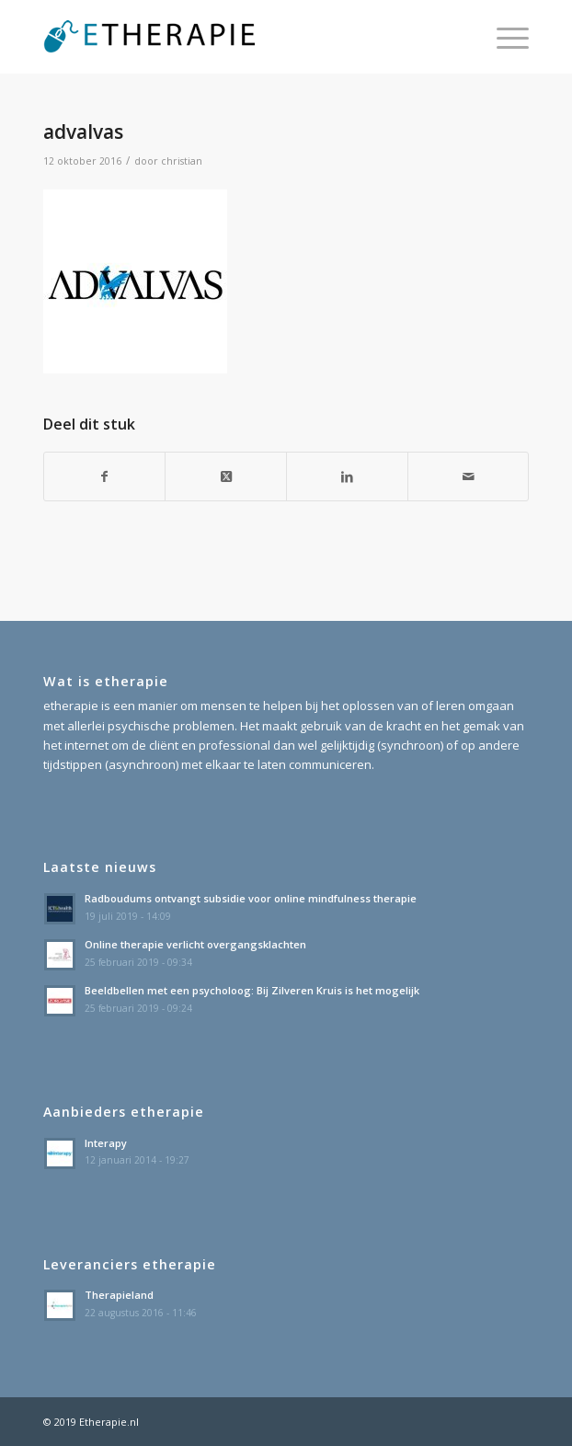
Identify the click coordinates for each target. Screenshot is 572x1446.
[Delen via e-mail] (468, 476)
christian (181, 161)
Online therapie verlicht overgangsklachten (195, 944)
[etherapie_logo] (237, 37)
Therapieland (119, 1295)
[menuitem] (503, 37)
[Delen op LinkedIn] (347, 476)
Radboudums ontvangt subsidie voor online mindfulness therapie (251, 898)
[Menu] (503, 37)
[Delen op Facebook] (105, 476)
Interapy (106, 1143)
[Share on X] (226, 476)
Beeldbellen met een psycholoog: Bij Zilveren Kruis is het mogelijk (252, 990)
